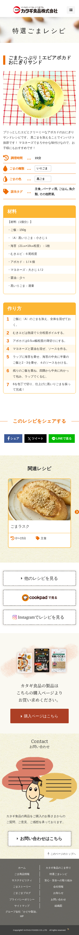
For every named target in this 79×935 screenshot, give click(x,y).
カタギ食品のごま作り (58, 867)
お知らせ (58, 893)
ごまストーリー (22, 886)
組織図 (58, 905)
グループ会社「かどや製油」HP (21, 914)
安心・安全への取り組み (58, 880)
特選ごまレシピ (39, 31)
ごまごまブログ (22, 893)
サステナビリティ (22, 880)
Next (77, 512)
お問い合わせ (58, 899)
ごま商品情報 (21, 874)
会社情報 (58, 886)
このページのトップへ (63, 853)
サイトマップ (21, 905)
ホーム (22, 867)
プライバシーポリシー (22, 899)
